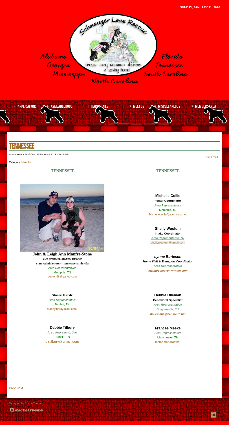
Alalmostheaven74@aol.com (167, 270)
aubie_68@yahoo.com (62, 276)
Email (214, 157)
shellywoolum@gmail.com (167, 242)
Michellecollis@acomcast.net (168, 214)
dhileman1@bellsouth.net (167, 314)
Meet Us (26, 162)
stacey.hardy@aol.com (62, 309)
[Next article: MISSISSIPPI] (19, 388)
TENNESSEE (21, 145)
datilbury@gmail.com (62, 341)
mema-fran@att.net (167, 342)
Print (208, 157)
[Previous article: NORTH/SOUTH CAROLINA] (12, 388)
